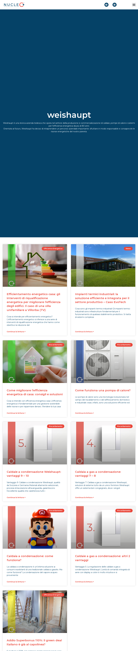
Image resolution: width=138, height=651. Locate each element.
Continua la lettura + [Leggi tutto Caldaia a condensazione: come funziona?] (16, 581)
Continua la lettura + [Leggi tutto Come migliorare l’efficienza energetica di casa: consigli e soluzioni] (16, 413)
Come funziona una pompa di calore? (103, 390)
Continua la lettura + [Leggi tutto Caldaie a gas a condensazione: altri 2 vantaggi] (84, 581)
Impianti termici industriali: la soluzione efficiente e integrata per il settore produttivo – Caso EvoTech (102, 298)
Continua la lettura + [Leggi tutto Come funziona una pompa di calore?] (84, 413)
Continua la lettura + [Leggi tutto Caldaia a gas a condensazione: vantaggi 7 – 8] (84, 497)
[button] (134, 5)
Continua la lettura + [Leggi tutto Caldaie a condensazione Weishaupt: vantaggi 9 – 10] (16, 497)
